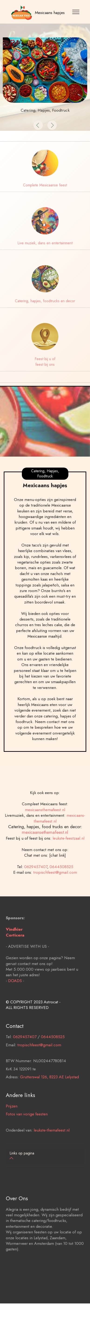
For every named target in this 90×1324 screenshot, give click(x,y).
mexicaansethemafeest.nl (45, 842)
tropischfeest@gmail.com (55, 883)
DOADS (15, 991)
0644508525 (61, 877)
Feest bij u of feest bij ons (45, 361)
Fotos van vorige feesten (27, 1124)
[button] (38, 125)
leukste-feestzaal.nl (68, 848)
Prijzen (11, 1116)
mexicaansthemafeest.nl (45, 820)
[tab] (45, 1156)
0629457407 (35, 877)
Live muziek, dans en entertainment (45, 243)
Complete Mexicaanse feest (45, 185)
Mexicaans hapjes (50, 12)
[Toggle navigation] (76, 12)
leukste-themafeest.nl (52, 1140)
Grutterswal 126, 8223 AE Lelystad (49, 1087)
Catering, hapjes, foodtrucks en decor (45, 301)
